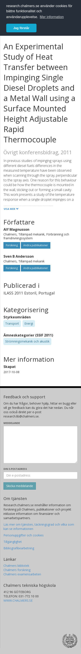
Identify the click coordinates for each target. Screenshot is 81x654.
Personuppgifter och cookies (23, 535)
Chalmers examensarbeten (22, 574)
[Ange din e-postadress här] (40, 475)
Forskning (12, 245)
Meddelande (11, 423)
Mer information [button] (52, 17)
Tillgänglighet (12, 542)
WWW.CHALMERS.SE (18, 600)
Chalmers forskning (16, 570)
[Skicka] (19, 486)
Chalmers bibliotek (16, 566)
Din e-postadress (15, 468)
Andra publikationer (35, 245)
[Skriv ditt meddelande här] (40, 444)
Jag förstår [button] (21, 28)
